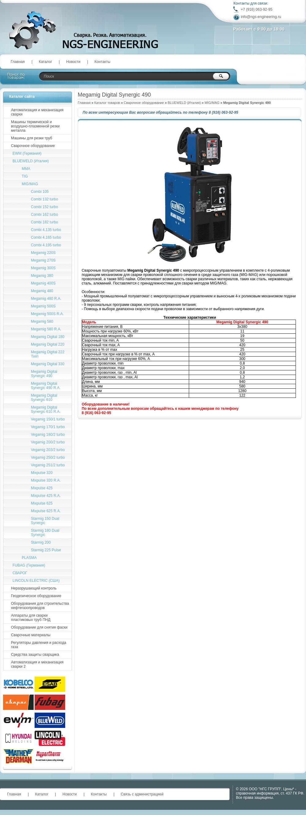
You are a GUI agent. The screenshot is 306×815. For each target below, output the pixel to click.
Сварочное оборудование (144, 103)
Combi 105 (40, 191)
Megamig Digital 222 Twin (47, 354)
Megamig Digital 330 (47, 364)
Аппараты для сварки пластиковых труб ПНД (30, 617)
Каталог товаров (107, 103)
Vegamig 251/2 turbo (48, 465)
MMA (26, 169)
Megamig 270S (43, 260)
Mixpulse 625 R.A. (46, 511)
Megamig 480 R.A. (46, 298)
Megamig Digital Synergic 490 (44, 373)
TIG (25, 176)
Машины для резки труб (31, 138)
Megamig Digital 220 (47, 344)
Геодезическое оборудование (36, 596)
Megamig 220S (43, 253)
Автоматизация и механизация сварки (37, 112)
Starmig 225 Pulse (46, 550)
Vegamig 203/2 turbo (48, 450)
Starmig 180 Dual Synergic (45, 532)
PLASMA (29, 558)
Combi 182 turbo (44, 222)
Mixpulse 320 (42, 473)
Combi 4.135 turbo (46, 230)
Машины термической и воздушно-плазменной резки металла (35, 126)
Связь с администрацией (142, 794)
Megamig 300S (43, 268)
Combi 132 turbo (44, 199)
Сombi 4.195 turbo (46, 245)
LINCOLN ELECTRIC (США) (36, 580)
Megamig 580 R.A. (46, 329)
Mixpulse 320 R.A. (46, 480)
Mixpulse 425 (42, 488)
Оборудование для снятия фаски (39, 627)
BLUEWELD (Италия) (184, 103)
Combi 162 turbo (44, 214)
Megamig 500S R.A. (47, 314)
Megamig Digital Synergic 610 (44, 397)
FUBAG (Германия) (29, 565)
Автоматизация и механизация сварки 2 (37, 664)
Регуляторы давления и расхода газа (38, 645)
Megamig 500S (43, 306)
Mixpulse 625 (42, 503)
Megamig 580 (42, 321)
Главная (18, 62)
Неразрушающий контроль (34, 588)
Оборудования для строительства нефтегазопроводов (40, 605)
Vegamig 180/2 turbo (48, 434)
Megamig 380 (42, 276)
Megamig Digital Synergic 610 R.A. (46, 409)
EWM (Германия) (27, 153)
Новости (73, 62)
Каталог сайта (22, 96)
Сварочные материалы (30, 635)
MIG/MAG (211, 103)
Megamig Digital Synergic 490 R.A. (46, 385)
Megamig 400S (43, 283)
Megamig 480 (42, 291)
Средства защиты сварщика (35, 654)
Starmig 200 (41, 542)
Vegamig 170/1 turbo (48, 427)
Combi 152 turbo (44, 207)
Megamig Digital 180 (47, 337)
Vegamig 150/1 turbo (48, 419)
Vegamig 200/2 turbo (48, 442)
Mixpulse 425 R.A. (46, 496)
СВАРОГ (20, 573)
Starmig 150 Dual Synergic (45, 520)
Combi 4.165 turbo (46, 237)
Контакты (102, 62)
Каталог (45, 62)
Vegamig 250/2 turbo (48, 457)
